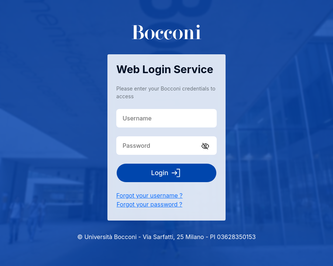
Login (166, 172)
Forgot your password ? (149, 204)
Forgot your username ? (149, 195)
